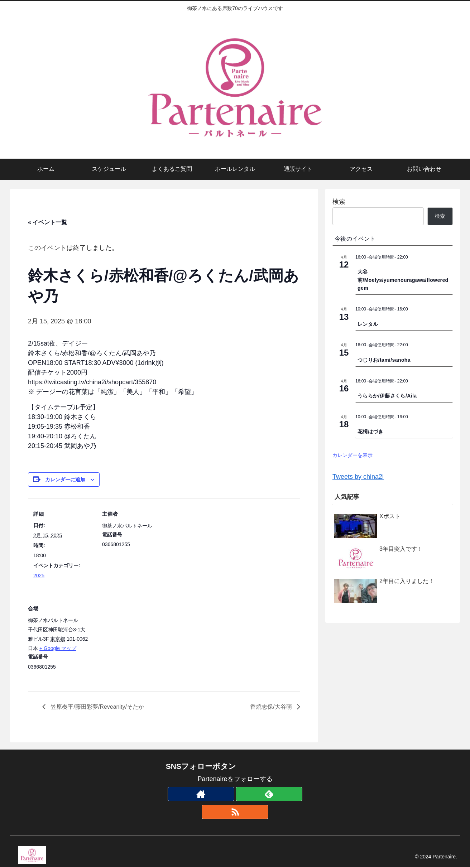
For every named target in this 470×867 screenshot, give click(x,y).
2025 (38, 575)
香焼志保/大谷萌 (271, 707)
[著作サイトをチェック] (201, 794)
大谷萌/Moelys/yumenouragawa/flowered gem (403, 280)
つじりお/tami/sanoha (384, 360)
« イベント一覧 (47, 222)
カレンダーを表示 (352, 455)
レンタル (368, 324)
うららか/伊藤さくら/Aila (387, 396)
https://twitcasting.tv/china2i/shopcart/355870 (92, 382)
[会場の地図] (134, 642)
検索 (338, 201)
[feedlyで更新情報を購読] (269, 794)
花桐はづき (370, 431)
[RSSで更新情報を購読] (235, 812)
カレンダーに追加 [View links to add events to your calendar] (65, 479)
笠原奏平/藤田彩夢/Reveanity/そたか (96, 707)
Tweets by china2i (358, 476)
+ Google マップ (57, 648)
